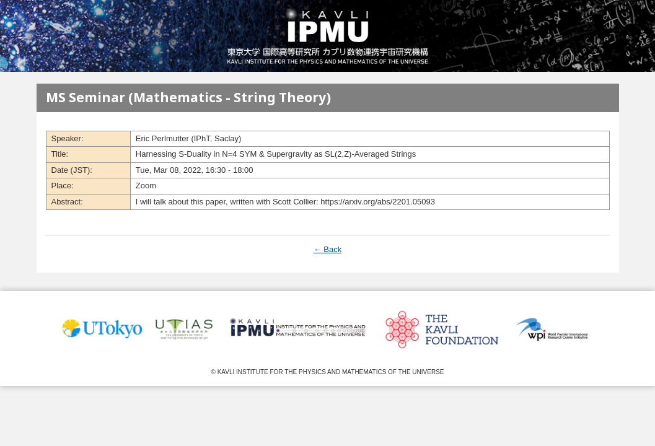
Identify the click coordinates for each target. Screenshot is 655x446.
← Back (328, 249)
